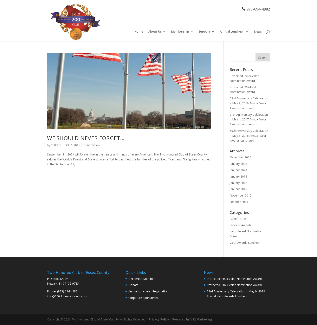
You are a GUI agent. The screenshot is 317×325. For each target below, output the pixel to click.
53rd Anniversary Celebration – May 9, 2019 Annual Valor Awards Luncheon (249, 103)
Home (139, 31)
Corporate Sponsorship (143, 298)
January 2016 (238, 189)
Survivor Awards (240, 225)
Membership (180, 31)
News (258, 31)
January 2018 (238, 176)
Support (204, 31)
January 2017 (238, 183)
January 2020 (238, 170)
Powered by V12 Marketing (192, 319)
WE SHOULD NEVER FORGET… (85, 138)
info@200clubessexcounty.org (67, 296)
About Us (155, 31)
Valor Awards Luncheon (245, 243)
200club (56, 145)
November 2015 (240, 195)
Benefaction (91, 145)
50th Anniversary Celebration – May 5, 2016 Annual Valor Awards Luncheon (249, 135)
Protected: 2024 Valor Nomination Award (234, 285)
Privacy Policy (159, 319)
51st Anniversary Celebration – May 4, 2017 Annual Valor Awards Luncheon (249, 119)
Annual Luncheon (232, 31)
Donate (133, 285)
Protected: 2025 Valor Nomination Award (234, 279)
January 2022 (238, 164)
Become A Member (141, 279)
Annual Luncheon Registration (148, 291)
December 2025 (240, 157)
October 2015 (239, 202)
